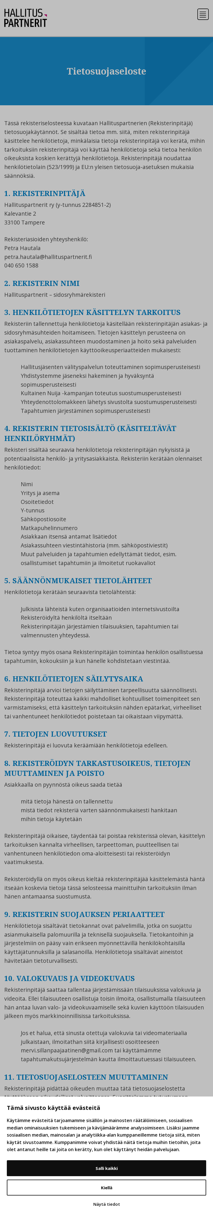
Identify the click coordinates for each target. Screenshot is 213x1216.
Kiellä (106, 1187)
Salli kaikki (107, 1168)
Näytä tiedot (106, 1204)
